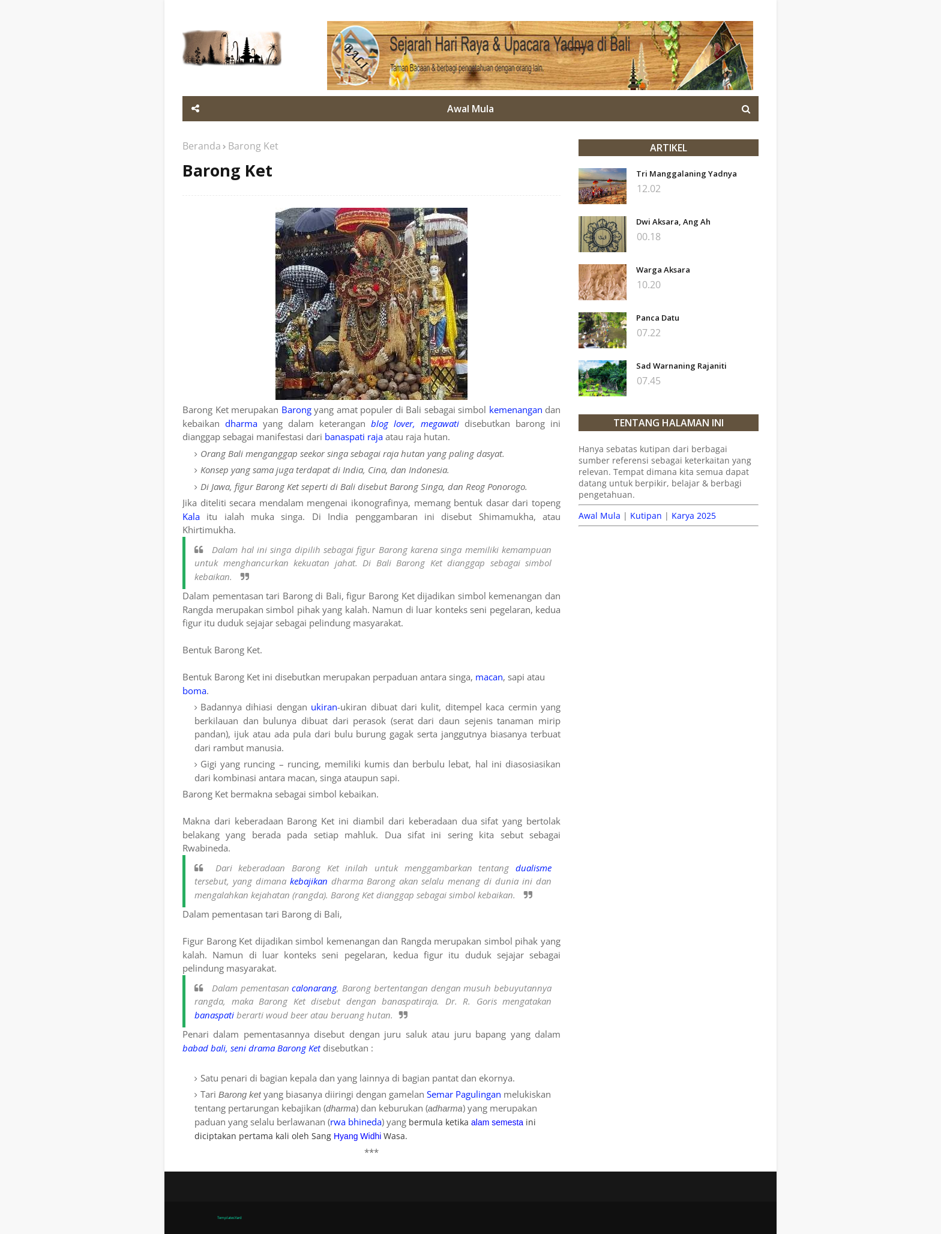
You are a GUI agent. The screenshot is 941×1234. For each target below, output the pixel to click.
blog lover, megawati (415, 423)
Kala (191, 516)
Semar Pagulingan (464, 1094)
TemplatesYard (229, 1217)
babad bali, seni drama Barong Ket (251, 1048)
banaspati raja (354, 437)
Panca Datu (657, 317)
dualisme (534, 868)
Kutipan (646, 515)
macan (489, 677)
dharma (241, 423)
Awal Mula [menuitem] (470, 108)
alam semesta (497, 1122)
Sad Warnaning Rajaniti (681, 365)
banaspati (214, 1015)
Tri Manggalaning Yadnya (686, 173)
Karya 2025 (694, 515)
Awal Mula (600, 515)
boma (194, 691)
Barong (296, 410)
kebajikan (309, 881)
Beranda (201, 146)
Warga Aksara (663, 269)
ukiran (324, 707)
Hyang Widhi (357, 1136)
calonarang (314, 988)
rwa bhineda (356, 1122)
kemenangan (516, 410)
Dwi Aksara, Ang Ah (673, 221)
